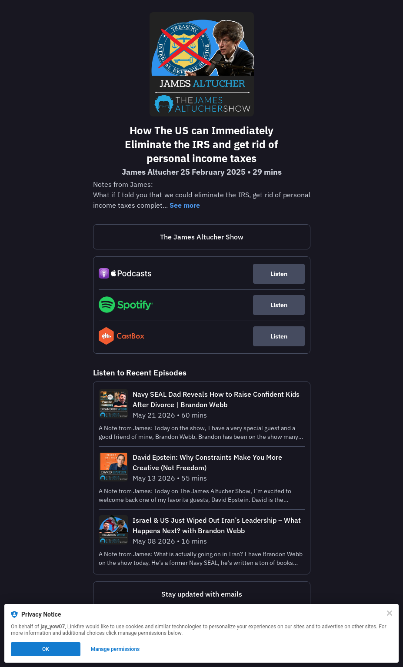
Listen (278, 274)
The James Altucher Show (201, 236)
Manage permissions (115, 649)
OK (45, 649)
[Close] (389, 613)
